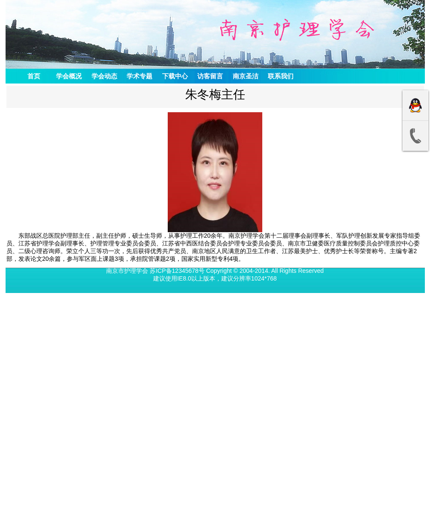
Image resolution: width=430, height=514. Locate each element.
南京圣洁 (245, 76)
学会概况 (69, 76)
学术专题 (139, 76)
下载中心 (175, 76)
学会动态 (104, 76)
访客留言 (210, 76)
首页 (33, 76)
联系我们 (281, 76)
